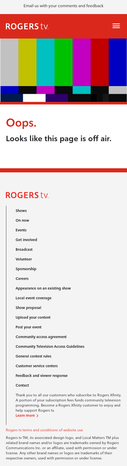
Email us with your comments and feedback (63, 5)
